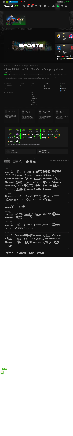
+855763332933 (48, 86)
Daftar (67, 1)
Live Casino (32, 7)
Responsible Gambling (8, 88)
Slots (28, 6)
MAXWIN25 (6, 74)
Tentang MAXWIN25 (8, 85)
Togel (40, 6)
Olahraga (45, 6)
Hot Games (23, 7)
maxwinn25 (47, 88)
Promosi (66, 6)
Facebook (63, 91)
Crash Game (49, 7)
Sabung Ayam (62, 7)
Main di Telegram (13, 1)
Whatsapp (63, 86)
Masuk (60, 1)
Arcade (53, 6)
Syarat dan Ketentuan (8, 92)
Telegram (63, 88)
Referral (22, 90)
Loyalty (21, 88)
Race (36, 6)
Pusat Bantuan (7, 90)
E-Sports (57, 7)
